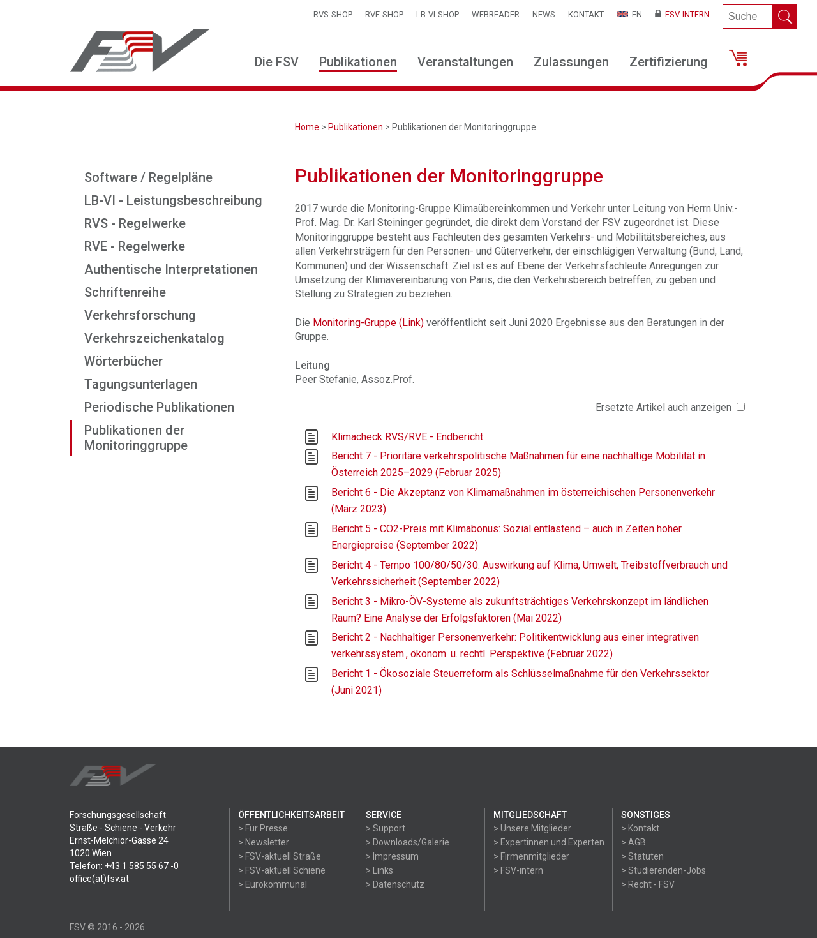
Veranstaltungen (465, 62)
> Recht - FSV (648, 884)
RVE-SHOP (384, 14)
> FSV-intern (518, 870)
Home (307, 127)
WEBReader (496, 14)
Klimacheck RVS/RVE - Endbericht (407, 437)
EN (629, 14)
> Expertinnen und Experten (548, 842)
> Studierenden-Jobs (663, 870)
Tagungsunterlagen (140, 384)
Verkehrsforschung (140, 315)
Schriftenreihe (125, 292)
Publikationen (358, 62)
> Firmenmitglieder (531, 856)
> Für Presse (263, 828)
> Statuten (642, 856)
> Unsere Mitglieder (532, 828)
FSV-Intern (682, 14)
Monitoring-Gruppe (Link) (368, 322)
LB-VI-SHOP (437, 14)
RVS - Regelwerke (135, 223)
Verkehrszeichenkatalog (154, 338)
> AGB (633, 842)
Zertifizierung (668, 62)
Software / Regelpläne (148, 177)
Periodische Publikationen (159, 407)
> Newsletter (263, 842)
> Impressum (392, 856)
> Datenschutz (395, 884)
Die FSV (277, 62)
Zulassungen (571, 62)
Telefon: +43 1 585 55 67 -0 (124, 866)
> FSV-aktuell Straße (279, 856)
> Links (379, 870)
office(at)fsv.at (99, 879)
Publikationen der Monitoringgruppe (136, 437)
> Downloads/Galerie (407, 842)
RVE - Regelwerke (134, 246)
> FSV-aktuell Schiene (282, 870)
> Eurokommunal (272, 884)
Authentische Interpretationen (171, 269)
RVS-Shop (332, 14)
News (543, 14)
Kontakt (586, 14)
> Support (385, 828)
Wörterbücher (123, 361)
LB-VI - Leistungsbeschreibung (173, 200)
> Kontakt (640, 828)
